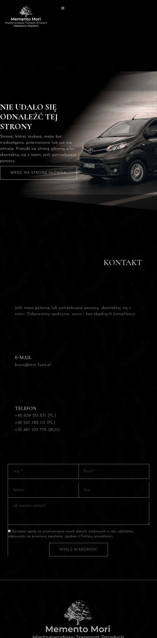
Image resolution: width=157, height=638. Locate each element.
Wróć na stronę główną (38, 172)
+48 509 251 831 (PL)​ (35, 416)
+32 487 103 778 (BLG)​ (37, 430)
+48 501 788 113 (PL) (35, 423)
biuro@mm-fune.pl (33, 365)
